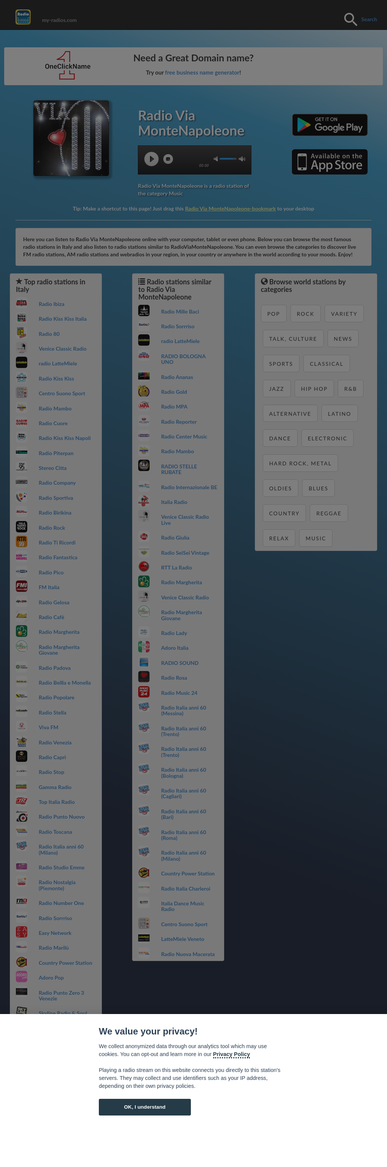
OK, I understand (144, 1107)
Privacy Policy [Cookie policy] (231, 1054)
